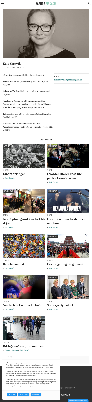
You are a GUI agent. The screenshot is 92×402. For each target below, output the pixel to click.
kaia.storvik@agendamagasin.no (68, 80)
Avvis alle (12, 394)
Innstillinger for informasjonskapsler (78, 400)
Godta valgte (23, 394)
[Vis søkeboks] (89, 3)
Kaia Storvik (9, 178)
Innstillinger (36, 394)
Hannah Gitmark (11, 350)
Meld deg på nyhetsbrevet (65, 388)
